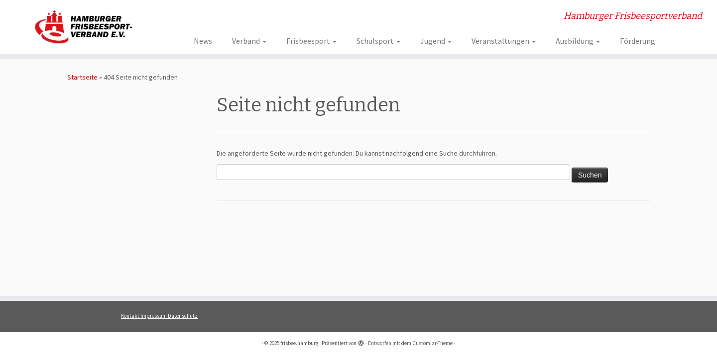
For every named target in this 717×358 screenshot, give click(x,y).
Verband (249, 41)
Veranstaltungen (504, 41)
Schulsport (378, 41)
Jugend (436, 41)
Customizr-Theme (432, 343)
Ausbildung (578, 41)
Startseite (82, 77)
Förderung (637, 41)
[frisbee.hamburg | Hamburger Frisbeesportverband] (82, 26)
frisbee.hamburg (299, 343)
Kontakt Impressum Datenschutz (159, 315)
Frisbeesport (311, 41)
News (203, 41)
